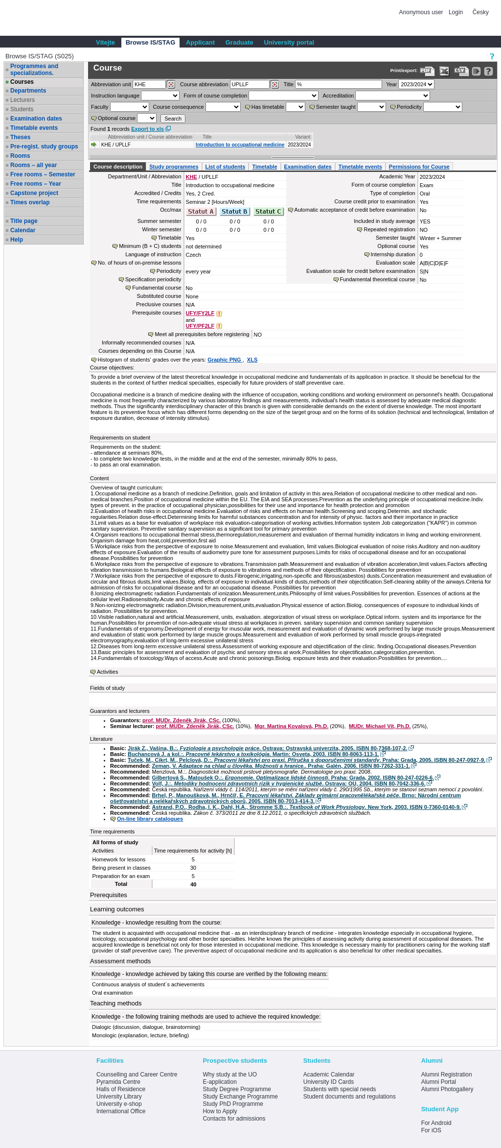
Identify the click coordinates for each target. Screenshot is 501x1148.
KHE (191, 177)
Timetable (264, 167)
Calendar (22, 230)
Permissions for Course (419, 167)
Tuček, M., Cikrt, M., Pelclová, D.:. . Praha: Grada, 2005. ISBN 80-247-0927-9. (306, 760)
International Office (121, 1111)
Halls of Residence (120, 1089)
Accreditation (338, 95)
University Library (119, 1096)
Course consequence (178, 107)
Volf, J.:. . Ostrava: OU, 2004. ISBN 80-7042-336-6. (289, 783)
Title (289, 84)
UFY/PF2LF (200, 326)
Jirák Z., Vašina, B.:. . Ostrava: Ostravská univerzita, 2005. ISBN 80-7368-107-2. (268, 748)
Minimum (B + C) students (150, 246)
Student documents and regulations (349, 1096)
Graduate (239, 42)
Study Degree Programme (237, 1089)
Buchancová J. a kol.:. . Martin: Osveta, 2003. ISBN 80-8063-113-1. (253, 754)
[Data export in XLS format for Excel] (444, 71)
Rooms (20, 155)
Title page (24, 221)
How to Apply (220, 1111)
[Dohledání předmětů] (275, 85)
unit (111, 84)
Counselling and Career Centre (136, 1074)
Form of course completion (215, 95)
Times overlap (29, 202)
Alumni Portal (438, 1081)
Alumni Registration (446, 1074)
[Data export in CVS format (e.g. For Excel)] (461, 71)
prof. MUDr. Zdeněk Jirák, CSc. (181, 720)
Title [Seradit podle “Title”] (207, 137)
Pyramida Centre (118, 1081)
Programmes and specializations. (34, 69)
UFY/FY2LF (200, 313)
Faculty (99, 107)
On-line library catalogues (150, 819)
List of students (225, 167)
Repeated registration (389, 229)
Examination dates (36, 118)
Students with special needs (339, 1089)
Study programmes (173, 167)
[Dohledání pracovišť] (171, 85)
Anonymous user (422, 12)
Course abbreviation (204, 84)
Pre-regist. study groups (44, 146)
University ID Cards (328, 1081)
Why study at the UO (230, 1074)
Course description (117, 167)
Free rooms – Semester (42, 174)
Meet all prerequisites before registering (202, 334)
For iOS (431, 1130)
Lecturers (22, 100)
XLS (252, 360)
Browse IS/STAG (151, 42)
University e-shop (119, 1103)
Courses (22, 81)
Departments (28, 90)
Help (16, 239)
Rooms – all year (33, 165)
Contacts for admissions (234, 1118)
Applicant (200, 42)
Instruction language (115, 95)
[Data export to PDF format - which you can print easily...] (427, 71)
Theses (20, 137)
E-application (219, 1081)
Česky (481, 12)
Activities (107, 672)
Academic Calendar (329, 1074)
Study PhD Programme (233, 1103)
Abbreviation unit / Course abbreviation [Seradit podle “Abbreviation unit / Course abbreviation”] (150, 137)
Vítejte (105, 42)
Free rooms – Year (35, 183)
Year (391, 84)
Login (456, 12)
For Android (436, 1123)
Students (21, 109)
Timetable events (34, 127)
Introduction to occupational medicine (240, 144)
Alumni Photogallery (447, 1089)
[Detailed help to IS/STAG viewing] (488, 71)
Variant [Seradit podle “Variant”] (302, 137)
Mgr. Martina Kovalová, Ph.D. (291, 726)
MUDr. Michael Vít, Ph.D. (380, 726)
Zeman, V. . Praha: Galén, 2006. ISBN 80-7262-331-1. (281, 766)
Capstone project (34, 193)
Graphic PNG (225, 360)
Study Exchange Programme (240, 1096)
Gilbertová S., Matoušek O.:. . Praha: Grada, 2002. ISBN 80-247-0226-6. (293, 778)
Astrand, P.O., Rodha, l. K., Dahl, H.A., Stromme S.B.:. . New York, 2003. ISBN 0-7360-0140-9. (306, 807)
